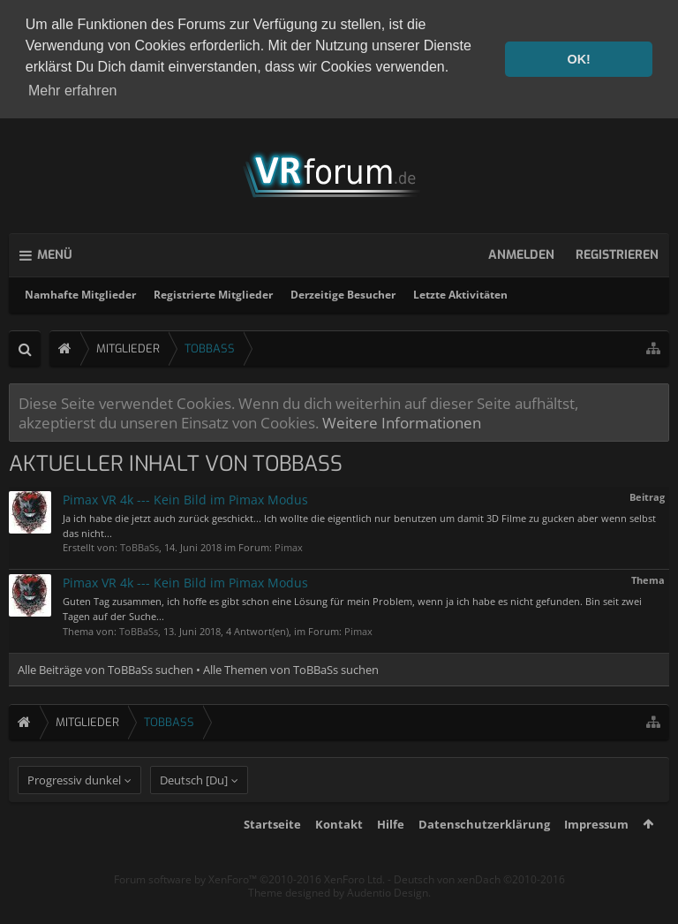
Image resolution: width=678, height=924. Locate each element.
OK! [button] (578, 59)
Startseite (272, 856)
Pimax (289, 547)
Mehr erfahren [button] (72, 90)
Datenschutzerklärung (484, 856)
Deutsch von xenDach (479, 911)
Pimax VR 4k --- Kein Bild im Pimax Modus (185, 499)
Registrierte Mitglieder (213, 294)
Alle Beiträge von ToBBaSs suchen (105, 670)
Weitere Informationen (401, 422)
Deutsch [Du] (194, 812)
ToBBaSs (139, 547)
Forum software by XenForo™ (249, 911)
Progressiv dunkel (74, 812)
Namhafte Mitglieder (80, 294)
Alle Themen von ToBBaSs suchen (291, 670)
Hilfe (390, 856)
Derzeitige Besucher (343, 294)
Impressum (596, 856)
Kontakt (339, 856)
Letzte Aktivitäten (460, 294)
